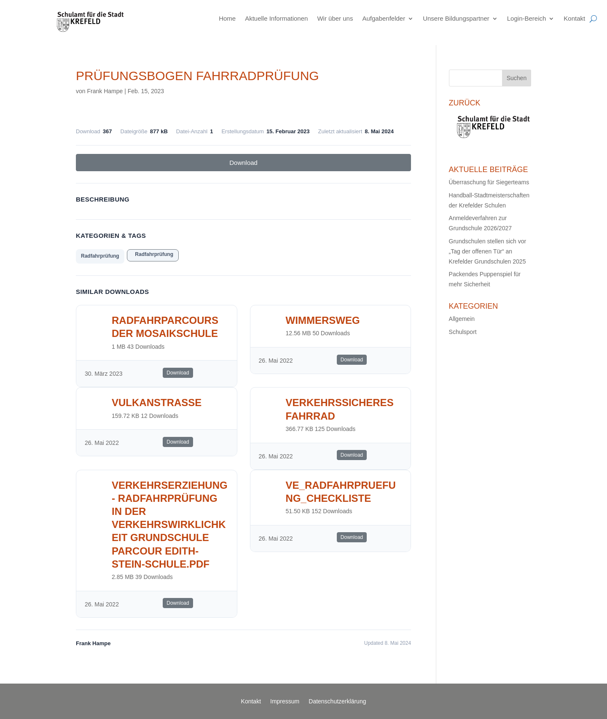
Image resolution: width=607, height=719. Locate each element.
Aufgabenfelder (383, 18)
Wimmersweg (323, 320)
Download (243, 162)
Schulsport (463, 332)
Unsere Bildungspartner (456, 18)
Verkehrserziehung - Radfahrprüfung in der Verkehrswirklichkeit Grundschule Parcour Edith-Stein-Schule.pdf (170, 524)
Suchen (516, 78)
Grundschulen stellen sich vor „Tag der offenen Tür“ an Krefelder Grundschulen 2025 (487, 251)
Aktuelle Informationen (276, 18)
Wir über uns (335, 18)
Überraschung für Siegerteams (489, 182)
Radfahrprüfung (100, 256)
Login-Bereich (526, 18)
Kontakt (574, 18)
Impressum (284, 701)
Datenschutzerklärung (337, 701)
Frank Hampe (105, 91)
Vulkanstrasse (156, 402)
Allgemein (462, 318)
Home (227, 18)
